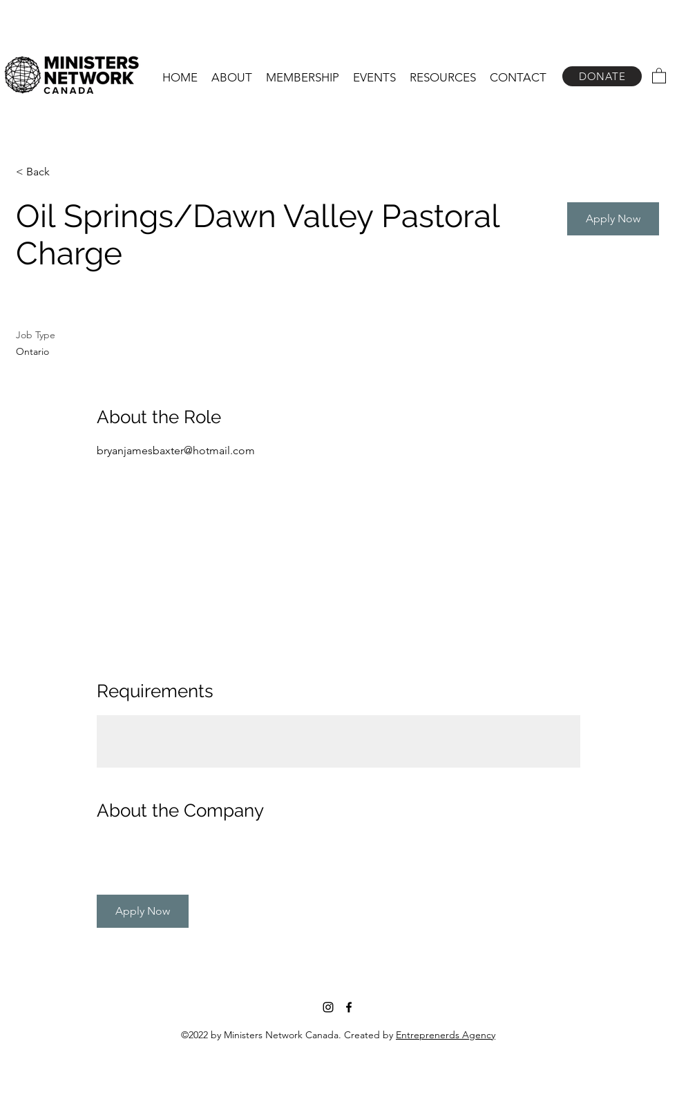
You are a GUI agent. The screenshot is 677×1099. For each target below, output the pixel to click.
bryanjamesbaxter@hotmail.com (176, 450)
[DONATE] (602, 76)
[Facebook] (349, 1007)
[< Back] (65, 172)
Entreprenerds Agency (445, 1035)
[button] (231, 77)
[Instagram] (328, 1007)
